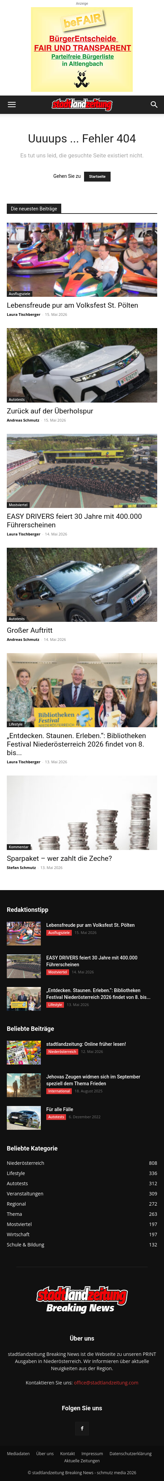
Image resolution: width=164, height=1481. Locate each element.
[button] (11, 105)
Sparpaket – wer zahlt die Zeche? (59, 858)
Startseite (97, 176)
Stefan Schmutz (21, 867)
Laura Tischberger (23, 314)
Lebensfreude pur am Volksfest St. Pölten (72, 305)
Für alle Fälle (59, 1109)
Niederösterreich (62, 1051)
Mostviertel (18, 505)
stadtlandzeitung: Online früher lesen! (86, 1044)
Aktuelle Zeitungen (82, 1461)
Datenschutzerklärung (131, 1454)
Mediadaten (18, 1454)
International (59, 1091)
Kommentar (19, 847)
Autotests (16, 399)
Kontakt (67, 1454)
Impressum (92, 1454)
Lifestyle (15, 724)
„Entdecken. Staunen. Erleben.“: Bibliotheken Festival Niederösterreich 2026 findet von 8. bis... (76, 744)
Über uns (44, 1454)
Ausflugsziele (19, 293)
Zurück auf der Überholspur (50, 411)
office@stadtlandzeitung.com (106, 1382)
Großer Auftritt (29, 630)
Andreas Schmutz (23, 420)
